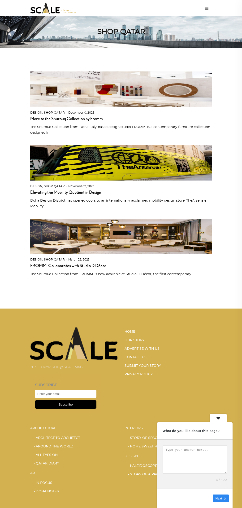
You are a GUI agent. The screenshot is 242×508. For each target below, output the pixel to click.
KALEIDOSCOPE (143, 466)
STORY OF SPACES (145, 438)
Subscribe (66, 404)
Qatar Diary (47, 463)
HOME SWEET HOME (147, 446)
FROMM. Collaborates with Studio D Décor (68, 265)
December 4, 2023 (81, 112)
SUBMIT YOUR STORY (143, 365)
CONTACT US (136, 357)
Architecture (43, 428)
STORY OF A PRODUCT (149, 474)
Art (33, 473)
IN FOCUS (44, 483)
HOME (130, 331)
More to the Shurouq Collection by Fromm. (67, 118)
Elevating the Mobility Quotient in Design (65, 192)
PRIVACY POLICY (139, 374)
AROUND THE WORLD (54, 446)
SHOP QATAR (54, 112)
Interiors (134, 428)
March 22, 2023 (79, 259)
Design (36, 112)
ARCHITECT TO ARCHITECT (58, 438)
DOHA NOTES (47, 491)
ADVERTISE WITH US (142, 348)
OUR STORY (135, 340)
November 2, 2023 (81, 186)
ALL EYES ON (47, 455)
